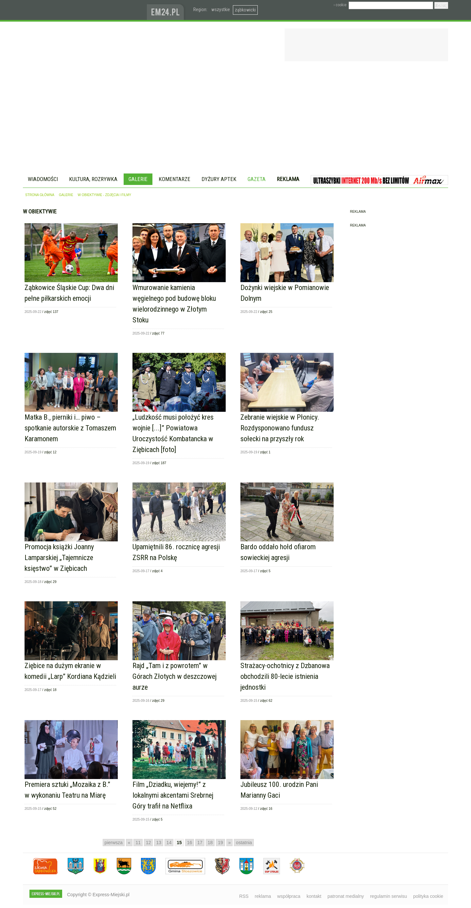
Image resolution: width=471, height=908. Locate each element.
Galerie (138, 179)
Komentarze (174, 179)
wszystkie (220, 9)
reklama (263, 896)
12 (148, 842)
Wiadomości (43, 179)
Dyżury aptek (218, 179)
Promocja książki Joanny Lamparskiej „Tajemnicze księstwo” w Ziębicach (59, 557)
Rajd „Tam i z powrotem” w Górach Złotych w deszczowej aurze (174, 676)
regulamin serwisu (388, 896)
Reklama (288, 179)
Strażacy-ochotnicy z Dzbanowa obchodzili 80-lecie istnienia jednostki (285, 676)
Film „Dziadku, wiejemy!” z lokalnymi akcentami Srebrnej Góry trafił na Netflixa (172, 795)
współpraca (289, 896)
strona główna (39, 195)
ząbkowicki (245, 9)
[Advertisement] (235, 118)
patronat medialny (345, 896)
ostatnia (244, 842)
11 (138, 842)
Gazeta (257, 179)
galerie (66, 195)
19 (220, 842)
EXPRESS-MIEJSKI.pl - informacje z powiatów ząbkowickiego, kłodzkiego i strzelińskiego (85, 10)
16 (189, 842)
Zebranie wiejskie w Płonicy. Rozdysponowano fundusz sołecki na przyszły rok (279, 428)
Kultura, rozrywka (93, 179)
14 (169, 842)
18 (210, 842)
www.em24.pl (167, 10)
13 (158, 842)
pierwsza (114, 842)
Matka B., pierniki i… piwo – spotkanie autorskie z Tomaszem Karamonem (70, 428)
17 (199, 842)
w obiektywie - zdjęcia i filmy (104, 195)
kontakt (313, 896)
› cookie (340, 5)
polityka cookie (428, 896)
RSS (244, 896)
